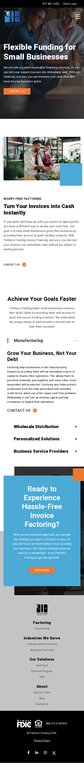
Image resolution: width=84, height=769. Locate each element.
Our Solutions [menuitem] (42, 659)
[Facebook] (28, 753)
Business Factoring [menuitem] (42, 650)
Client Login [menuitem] (70, 3)
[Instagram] (45, 753)
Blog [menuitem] (42, 698)
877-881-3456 (51, 3)
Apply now (42, 570)
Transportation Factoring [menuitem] (42, 644)
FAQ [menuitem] (42, 677)
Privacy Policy (42, 740)
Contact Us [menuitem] (42, 704)
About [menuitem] (42, 686)
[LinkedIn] (36, 753)
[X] (54, 753)
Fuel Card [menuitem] (42, 665)
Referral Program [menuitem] (42, 671)
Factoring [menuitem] (42, 622)
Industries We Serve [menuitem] (42, 638)
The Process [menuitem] (42, 628)
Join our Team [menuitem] (42, 692)
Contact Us (17, 91)
